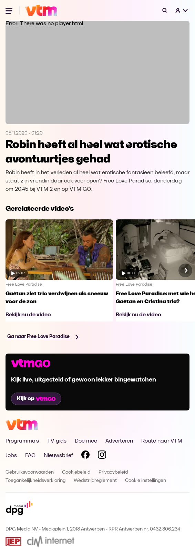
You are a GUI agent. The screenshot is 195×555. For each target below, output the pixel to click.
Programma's (22, 441)
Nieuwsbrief (58, 455)
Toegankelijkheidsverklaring (35, 480)
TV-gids (56, 441)
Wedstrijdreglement (95, 480)
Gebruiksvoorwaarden (30, 472)
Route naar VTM (161, 441)
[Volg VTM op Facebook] (85, 456)
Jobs (11, 455)
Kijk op (36, 399)
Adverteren (119, 441)
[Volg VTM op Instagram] (102, 456)
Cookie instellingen (145, 480)
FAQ (30, 455)
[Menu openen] (10, 10)
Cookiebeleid (76, 472)
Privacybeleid (113, 472)
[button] (181, 10)
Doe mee (86, 441)
